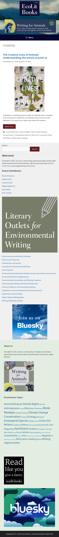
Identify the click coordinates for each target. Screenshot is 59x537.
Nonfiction (7, 138)
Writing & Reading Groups (12, 300)
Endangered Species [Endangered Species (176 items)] (16, 420)
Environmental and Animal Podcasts (16, 256)
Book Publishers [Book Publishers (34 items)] (36, 408)
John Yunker (7, 193)
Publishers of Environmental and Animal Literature (22, 290)
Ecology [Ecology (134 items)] (32, 416)
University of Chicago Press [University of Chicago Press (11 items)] (34, 436)
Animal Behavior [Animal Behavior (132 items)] (13, 404)
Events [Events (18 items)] (36, 421)
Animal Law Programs (10, 260)
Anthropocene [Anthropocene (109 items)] (11, 408)
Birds (33, 132)
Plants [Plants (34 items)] (10, 432)
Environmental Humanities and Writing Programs (21, 280)
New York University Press (41, 135)
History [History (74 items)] (24, 424)
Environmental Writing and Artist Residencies (20, 283)
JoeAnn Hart (7, 179)
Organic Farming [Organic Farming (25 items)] (46, 429)
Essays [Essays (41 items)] (31, 421)
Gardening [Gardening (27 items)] (17, 425)
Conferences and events (11, 263)
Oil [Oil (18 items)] (38, 429)
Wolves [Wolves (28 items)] (39, 439)
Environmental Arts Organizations (15, 277)
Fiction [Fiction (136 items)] (43, 420)
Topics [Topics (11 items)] (19, 436)
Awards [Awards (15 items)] (22, 408)
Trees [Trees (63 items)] (24, 435)
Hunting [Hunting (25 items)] (32, 425)
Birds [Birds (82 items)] (27, 408)
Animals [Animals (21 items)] (42, 404)
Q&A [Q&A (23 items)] (31, 432)
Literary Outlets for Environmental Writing (18, 287)
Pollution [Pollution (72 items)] (25, 432)
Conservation (8, 135)
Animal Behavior (12, 132)
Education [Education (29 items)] (40, 417)
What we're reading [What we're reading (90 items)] (26, 439)
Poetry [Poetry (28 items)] (18, 432)
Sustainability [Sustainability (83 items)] (10, 435)
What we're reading (20, 138)
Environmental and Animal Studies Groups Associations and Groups (29, 273)
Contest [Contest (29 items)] (24, 417)
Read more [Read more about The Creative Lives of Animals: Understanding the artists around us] (9, 126)
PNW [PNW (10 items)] (14, 432)
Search (4, 145)
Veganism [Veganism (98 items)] (47, 435)
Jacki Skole (6, 189)
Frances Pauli (7, 182)
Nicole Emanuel (8, 176)
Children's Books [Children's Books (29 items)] (21, 413)
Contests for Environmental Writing (16, 266)
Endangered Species (22, 135)
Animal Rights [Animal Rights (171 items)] (31, 404)
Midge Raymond (8, 186)
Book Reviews (41, 132)
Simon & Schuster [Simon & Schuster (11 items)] (45, 432)
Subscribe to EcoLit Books (12, 294)
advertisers (30, 166)
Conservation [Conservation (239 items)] (12, 416)
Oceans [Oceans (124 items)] (33, 428)
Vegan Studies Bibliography (13, 297)
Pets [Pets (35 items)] (5, 432)
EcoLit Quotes (7, 270)
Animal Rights (24, 132)
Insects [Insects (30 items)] (37, 425)
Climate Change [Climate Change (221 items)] (38, 412)
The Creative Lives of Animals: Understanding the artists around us (25, 56)
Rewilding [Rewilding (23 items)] (37, 432)
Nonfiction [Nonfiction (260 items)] (21, 428)
